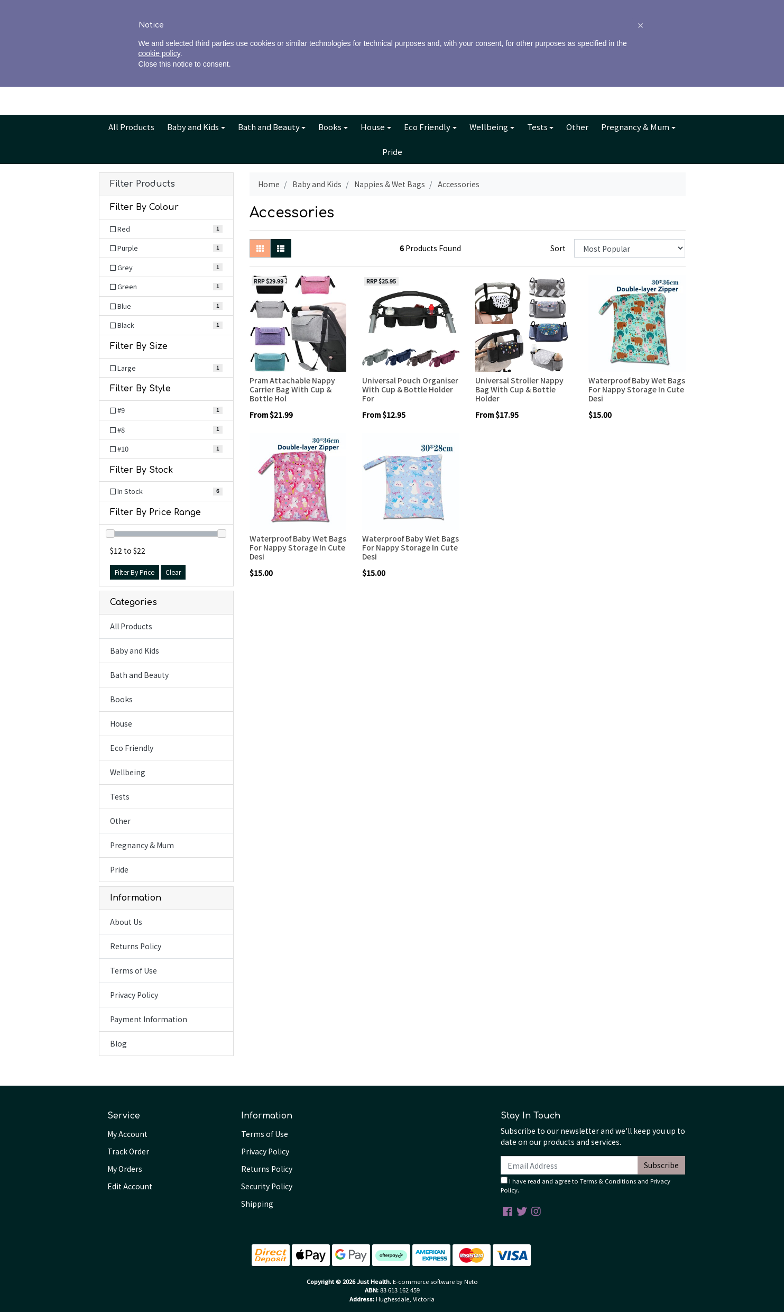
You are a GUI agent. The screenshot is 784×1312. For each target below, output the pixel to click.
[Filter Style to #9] (166, 410)
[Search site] (110, 66)
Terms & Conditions (608, 1181)
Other (577, 126)
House (373, 126)
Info (377, 8)
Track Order (128, 1151)
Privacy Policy (134, 994)
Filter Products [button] (142, 184)
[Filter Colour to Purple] (166, 248)
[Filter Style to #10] (166, 449)
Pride (392, 151)
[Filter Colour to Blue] (166, 306)
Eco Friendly (427, 126)
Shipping (257, 1203)
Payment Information (148, 1019)
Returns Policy (135, 946)
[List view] (280, 248)
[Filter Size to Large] (166, 368)
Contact (435, 8)
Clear (173, 572)
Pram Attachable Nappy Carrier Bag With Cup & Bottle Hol (292, 389)
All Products (131, 126)
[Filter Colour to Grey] (166, 268)
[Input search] (176, 66)
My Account (127, 1133)
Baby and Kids (193, 126)
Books (330, 126)
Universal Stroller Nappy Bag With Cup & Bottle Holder (519, 389)
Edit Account (129, 1186)
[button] (640, 1250)
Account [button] (570, 66)
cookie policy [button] (159, 1279)
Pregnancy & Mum (635, 126)
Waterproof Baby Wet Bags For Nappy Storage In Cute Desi (636, 389)
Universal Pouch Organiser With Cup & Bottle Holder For (410, 389)
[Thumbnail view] (260, 248)
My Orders (124, 1168)
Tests (537, 126)
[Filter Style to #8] (166, 430)
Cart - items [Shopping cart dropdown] (641, 66)
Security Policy (266, 1186)
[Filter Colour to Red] (166, 229)
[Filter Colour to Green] (166, 287)
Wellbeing (488, 126)
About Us (350, 8)
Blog (404, 8)
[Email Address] (570, 1165)
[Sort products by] (630, 248)
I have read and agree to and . (585, 1185)
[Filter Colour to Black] (166, 325)
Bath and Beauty (269, 126)
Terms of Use (133, 970)
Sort (558, 248)
